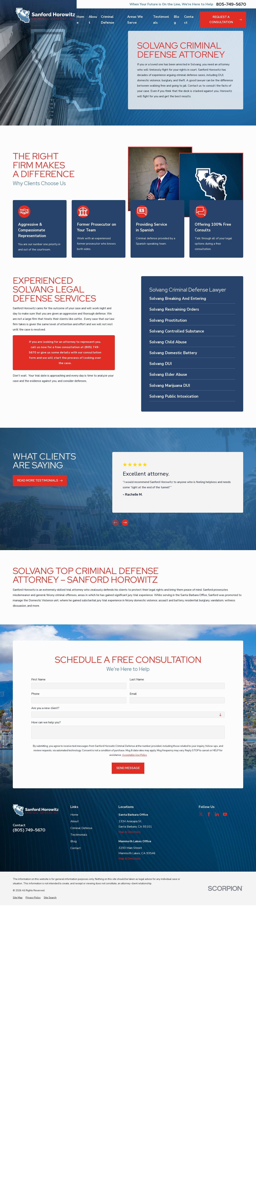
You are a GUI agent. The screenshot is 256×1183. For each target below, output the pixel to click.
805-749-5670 (231, 4)
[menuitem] (192, 300)
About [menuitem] (93, 19)
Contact (75, 848)
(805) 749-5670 (29, 830)
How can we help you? (46, 722)
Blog (73, 841)
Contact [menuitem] (188, 19)
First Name (38, 679)
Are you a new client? (45, 708)
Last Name (137, 679)
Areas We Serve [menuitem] (135, 19)
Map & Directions (129, 832)
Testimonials (78, 835)
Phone (35, 694)
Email (133, 694)
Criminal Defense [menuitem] (107, 19)
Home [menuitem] (80, 19)
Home (74, 815)
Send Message (128, 768)
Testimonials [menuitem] (161, 19)
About (74, 821)
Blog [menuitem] (176, 19)
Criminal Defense (81, 828)
